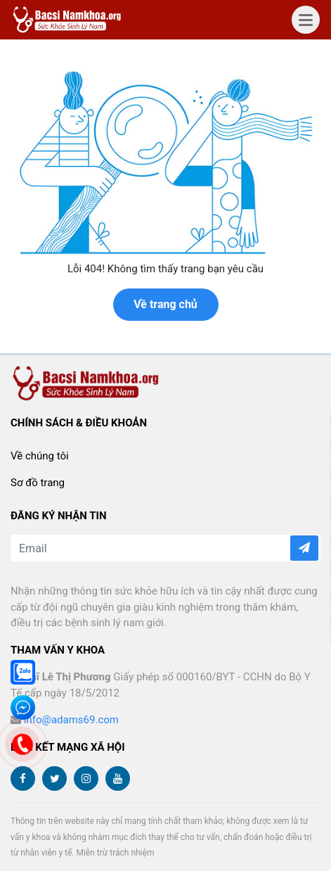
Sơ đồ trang (38, 482)
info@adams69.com (71, 719)
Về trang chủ (165, 304)
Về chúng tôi (40, 456)
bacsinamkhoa (68, 19)
